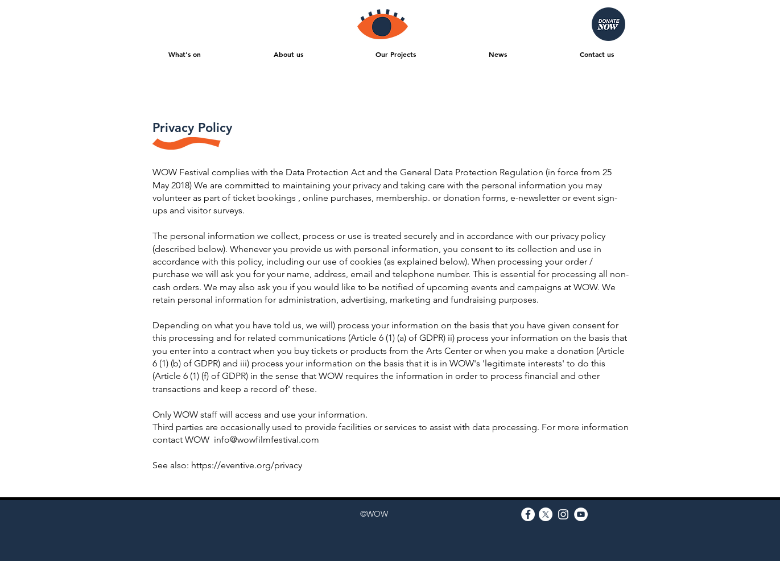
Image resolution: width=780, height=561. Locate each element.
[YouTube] (581, 514)
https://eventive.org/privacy (246, 465)
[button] (185, 54)
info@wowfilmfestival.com (266, 439)
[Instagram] (563, 514)
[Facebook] (528, 514)
